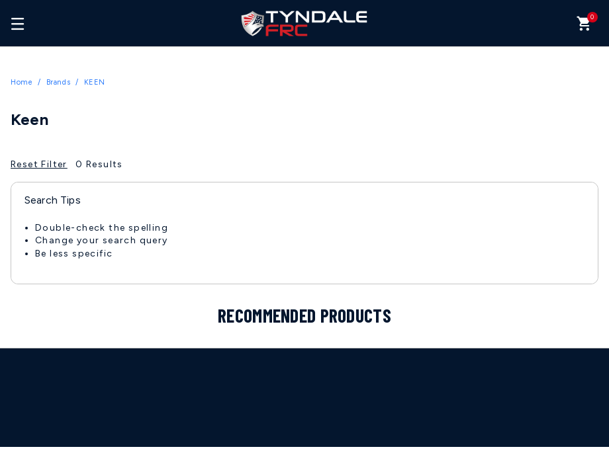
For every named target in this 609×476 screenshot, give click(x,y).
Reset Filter (39, 164)
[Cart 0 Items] (584, 26)
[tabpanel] (304, 247)
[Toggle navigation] (18, 23)
